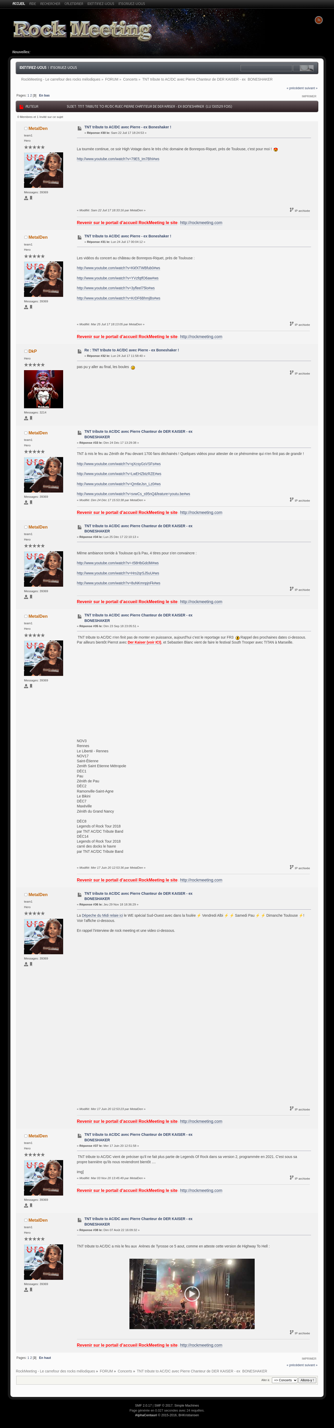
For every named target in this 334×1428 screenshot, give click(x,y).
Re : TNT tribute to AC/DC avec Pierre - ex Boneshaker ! (131, 350)
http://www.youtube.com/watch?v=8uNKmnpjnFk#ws (118, 583)
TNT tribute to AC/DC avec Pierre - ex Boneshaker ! (127, 127)
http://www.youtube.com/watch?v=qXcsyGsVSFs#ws (119, 464)
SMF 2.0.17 (143, 1405)
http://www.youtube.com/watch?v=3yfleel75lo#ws (116, 288)
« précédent (295, 88)
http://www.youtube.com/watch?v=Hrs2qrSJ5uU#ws (118, 573)
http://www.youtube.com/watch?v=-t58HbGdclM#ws (118, 563)
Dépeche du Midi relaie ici (102, 915)
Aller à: (265, 1380)
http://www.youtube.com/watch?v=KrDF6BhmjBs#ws (118, 298)
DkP (32, 351)
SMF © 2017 (163, 1405)
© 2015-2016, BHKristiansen (167, 1415)
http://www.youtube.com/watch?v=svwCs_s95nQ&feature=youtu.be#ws (133, 494)
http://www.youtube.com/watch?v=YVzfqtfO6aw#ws (118, 278)
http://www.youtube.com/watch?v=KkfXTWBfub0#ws (118, 268)
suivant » (311, 88)
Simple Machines (186, 1405)
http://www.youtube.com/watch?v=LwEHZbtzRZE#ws (119, 474)
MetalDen (37, 128)
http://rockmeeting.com (201, 222)
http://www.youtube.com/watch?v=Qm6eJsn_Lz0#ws (119, 484)
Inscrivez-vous (63, 67)
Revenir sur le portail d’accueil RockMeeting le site (127, 222)
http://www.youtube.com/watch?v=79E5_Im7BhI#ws (118, 159)
